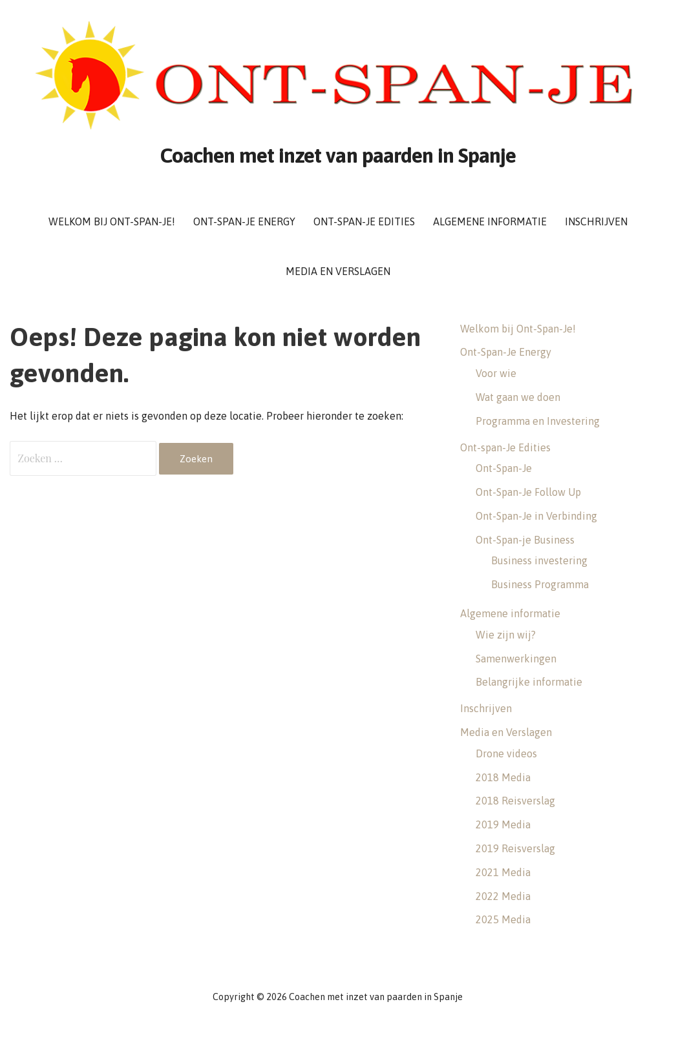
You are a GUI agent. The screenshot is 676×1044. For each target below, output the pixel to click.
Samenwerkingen (516, 658)
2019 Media (503, 824)
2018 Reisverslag (515, 800)
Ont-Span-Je (504, 468)
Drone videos (506, 753)
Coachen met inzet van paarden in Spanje (338, 155)
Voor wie (496, 373)
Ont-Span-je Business (525, 540)
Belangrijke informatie (529, 682)
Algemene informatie (490, 221)
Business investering (539, 560)
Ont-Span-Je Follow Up (528, 492)
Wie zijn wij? (506, 634)
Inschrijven (596, 221)
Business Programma (540, 584)
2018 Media (503, 777)
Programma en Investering (538, 421)
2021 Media (503, 872)
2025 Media (503, 919)
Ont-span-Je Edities (364, 221)
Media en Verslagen (338, 271)
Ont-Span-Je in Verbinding (536, 516)
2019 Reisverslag (515, 848)
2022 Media (503, 896)
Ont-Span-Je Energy (244, 221)
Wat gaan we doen (518, 397)
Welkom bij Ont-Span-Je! (111, 221)
